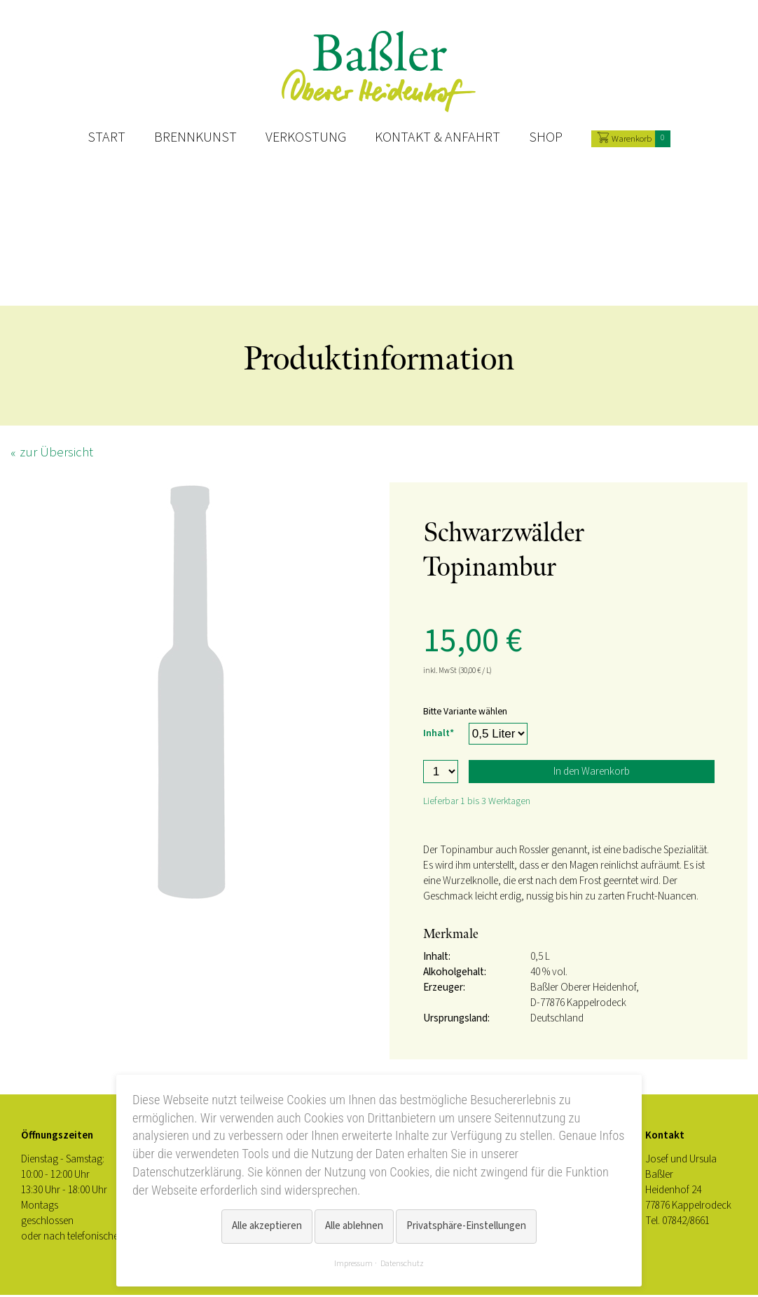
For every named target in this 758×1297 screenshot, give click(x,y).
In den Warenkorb (591, 773)
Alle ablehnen (354, 1227)
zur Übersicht (56, 454)
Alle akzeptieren (267, 1227)
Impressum (353, 1263)
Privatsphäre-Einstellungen (466, 1227)
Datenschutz (402, 1263)
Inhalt (440, 733)
